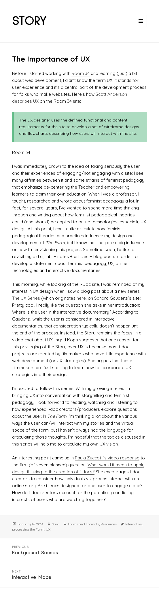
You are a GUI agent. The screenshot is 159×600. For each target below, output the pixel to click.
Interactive (133, 524)
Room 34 (80, 73)
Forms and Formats (83, 524)
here (81, 298)
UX (48, 529)
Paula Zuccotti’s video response (107, 458)
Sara (55, 524)
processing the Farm (28, 529)
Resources (109, 524)
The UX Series (26, 298)
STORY (29, 20)
